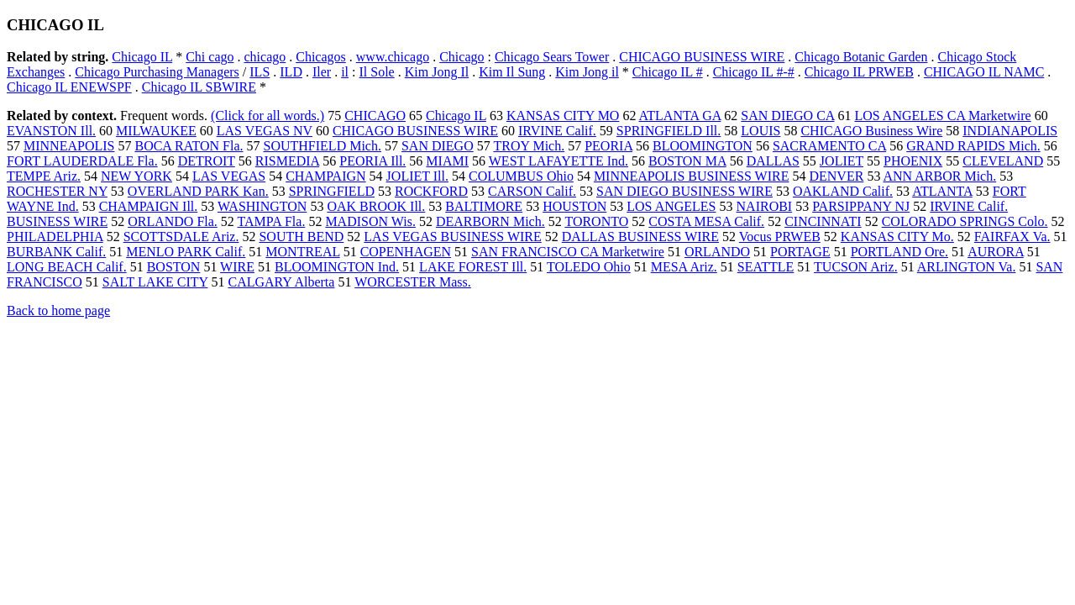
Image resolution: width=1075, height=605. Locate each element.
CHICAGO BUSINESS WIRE (701, 57)
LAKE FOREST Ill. (473, 267)
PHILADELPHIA (55, 236)
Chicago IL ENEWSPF (69, 87)
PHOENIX (913, 161)
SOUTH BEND (301, 236)
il (345, 72)
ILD (291, 72)
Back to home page (58, 310)
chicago (265, 57)
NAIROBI (765, 206)
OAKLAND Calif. (843, 191)
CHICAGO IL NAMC (984, 72)
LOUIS (760, 131)
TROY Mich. (528, 146)
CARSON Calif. (532, 191)
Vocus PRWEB (780, 236)
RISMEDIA (287, 161)
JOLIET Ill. (417, 176)
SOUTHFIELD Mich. (322, 146)
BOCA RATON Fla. (188, 146)
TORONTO (596, 221)
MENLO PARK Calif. (185, 252)
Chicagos (321, 57)
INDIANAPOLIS (1009, 131)
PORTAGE (800, 252)
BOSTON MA (687, 161)
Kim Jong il (587, 72)
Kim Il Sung (512, 72)
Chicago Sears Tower (552, 57)
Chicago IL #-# (753, 72)
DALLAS (773, 161)
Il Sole (376, 72)
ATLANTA (942, 191)
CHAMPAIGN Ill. (148, 206)
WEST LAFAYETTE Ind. (558, 161)
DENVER (836, 176)
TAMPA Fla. (272, 221)
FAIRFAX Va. (1012, 236)
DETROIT (206, 161)
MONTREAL (302, 252)
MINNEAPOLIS (69, 146)
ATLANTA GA (680, 115)
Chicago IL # (667, 72)
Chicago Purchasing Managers (157, 72)
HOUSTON (574, 206)
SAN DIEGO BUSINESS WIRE (684, 191)
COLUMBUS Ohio (521, 176)
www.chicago (392, 57)
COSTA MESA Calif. (706, 221)
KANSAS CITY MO (563, 115)
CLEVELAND (1002, 161)
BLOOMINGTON (702, 146)
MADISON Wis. (370, 221)
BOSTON (174, 267)
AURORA (996, 252)
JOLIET (841, 161)
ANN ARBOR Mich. (940, 176)
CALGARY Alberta (281, 282)
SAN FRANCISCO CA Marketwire (567, 252)
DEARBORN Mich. (490, 221)
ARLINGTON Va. (966, 267)
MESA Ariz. (684, 267)
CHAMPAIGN (325, 176)
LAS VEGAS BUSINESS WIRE (452, 236)
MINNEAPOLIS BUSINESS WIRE (691, 176)
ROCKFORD (431, 191)
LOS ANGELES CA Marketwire (942, 115)
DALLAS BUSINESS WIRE (640, 236)
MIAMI (447, 161)
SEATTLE (765, 267)
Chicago (461, 57)
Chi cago (209, 57)
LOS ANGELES (671, 206)
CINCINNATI (823, 221)
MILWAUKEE (156, 131)
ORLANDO (717, 252)
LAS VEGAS (228, 176)
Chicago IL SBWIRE (199, 87)
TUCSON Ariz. (856, 267)
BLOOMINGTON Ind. (337, 267)
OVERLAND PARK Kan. (198, 191)
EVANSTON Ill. (51, 131)
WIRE (237, 267)
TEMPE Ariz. (44, 176)
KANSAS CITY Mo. (897, 236)
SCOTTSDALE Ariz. (181, 236)
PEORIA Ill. (372, 161)
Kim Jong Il (437, 72)
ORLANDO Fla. (173, 221)
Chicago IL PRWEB (859, 72)
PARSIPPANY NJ (861, 206)
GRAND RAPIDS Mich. (973, 146)
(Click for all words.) (267, 115)
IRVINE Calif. (557, 131)
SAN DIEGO (437, 146)
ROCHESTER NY (57, 191)
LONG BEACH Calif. (67, 267)
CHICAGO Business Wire (871, 131)
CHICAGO (375, 115)
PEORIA (608, 146)
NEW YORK (136, 176)
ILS (259, 72)
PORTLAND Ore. (899, 252)
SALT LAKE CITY (155, 282)
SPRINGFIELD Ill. (668, 131)
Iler (321, 72)
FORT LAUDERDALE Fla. (82, 161)
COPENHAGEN (405, 252)
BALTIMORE (483, 206)
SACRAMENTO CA (829, 146)
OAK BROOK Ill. (376, 206)
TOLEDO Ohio (589, 267)
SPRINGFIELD (332, 191)
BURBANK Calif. (56, 252)
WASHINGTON (262, 206)
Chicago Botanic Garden (860, 57)
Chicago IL (142, 57)
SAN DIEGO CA (787, 115)
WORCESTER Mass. (412, 282)
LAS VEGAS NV (264, 131)
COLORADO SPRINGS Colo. (965, 221)
